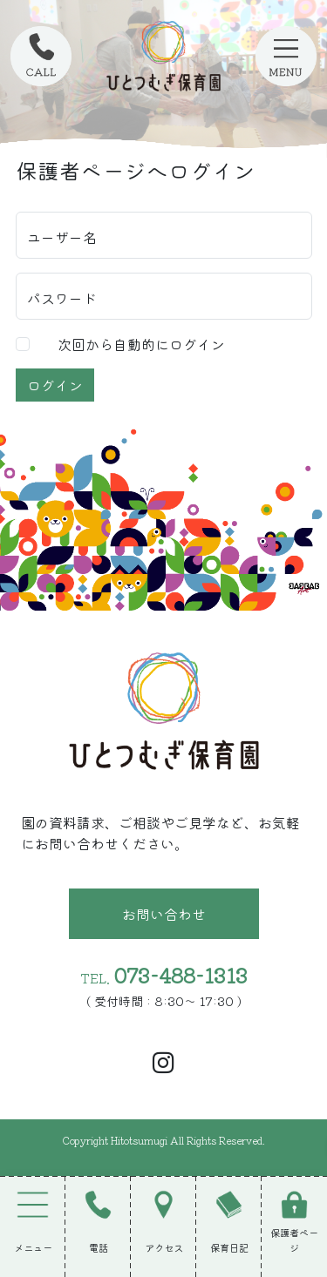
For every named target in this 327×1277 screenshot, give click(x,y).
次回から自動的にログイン (141, 344)
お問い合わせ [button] (164, 913)
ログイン (55, 385)
